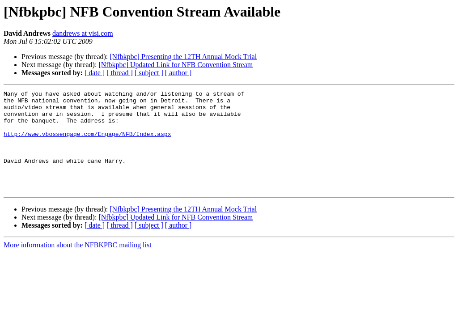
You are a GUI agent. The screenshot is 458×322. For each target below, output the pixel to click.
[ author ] (178, 72)
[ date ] (95, 72)
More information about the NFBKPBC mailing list (78, 265)
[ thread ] (119, 72)
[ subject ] (149, 72)
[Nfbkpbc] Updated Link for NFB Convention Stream (175, 64)
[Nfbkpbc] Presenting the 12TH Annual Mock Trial (183, 56)
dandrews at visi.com (82, 33)
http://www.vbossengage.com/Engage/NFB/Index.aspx (87, 143)
